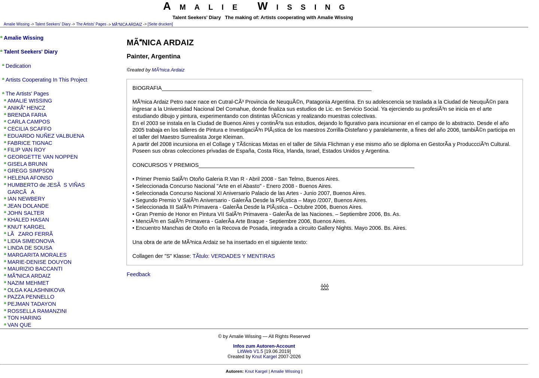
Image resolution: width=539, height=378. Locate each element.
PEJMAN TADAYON (31, 304)
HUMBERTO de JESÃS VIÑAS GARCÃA (46, 188)
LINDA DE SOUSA (29, 248)
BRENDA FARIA (27, 115)
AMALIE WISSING (29, 101)
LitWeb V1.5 (250, 351)
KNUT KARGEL (26, 227)
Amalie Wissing (17, 24)
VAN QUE (19, 325)
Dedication (18, 66)
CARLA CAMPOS (28, 122)
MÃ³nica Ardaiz (168, 70)
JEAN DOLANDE (28, 206)
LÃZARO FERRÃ (32, 234)
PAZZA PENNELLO (30, 297)
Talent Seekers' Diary (53, 24)
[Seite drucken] (160, 24)
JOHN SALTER (25, 213)
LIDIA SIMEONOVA (30, 241)
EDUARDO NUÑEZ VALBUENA (45, 136)
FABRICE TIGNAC (29, 143)
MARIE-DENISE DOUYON (39, 262)
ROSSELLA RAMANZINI (37, 311)
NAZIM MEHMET (28, 283)
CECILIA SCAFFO (29, 129)
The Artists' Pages (91, 24)
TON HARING (24, 318)
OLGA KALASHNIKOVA (36, 290)
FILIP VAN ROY (26, 150)
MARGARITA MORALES (37, 255)
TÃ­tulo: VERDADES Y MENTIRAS (233, 256)
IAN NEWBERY (26, 199)
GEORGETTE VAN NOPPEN (42, 157)
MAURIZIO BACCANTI (35, 269)
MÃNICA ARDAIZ (127, 24)
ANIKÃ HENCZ (26, 108)
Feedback (138, 274)
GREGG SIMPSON (30, 171)
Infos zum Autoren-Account (264, 346)
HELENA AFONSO (30, 178)
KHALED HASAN (28, 220)
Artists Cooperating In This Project (46, 80)
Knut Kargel (264, 356)
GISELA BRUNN (27, 164)
